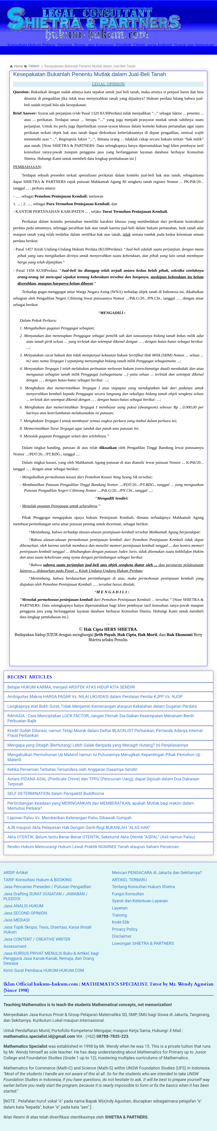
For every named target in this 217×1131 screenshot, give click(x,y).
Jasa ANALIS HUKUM (23, 905)
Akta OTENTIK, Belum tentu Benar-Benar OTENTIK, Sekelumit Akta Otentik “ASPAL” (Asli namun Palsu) (101, 836)
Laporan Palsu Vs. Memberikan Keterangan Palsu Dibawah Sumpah (69, 817)
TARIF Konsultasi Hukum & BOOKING (37, 879)
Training (119, 915)
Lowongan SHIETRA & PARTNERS (143, 943)
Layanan (119, 907)
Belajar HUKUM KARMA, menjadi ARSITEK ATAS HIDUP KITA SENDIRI (71, 687)
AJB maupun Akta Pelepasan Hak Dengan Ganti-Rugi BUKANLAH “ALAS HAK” (78, 827)
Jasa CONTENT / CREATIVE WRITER (36, 939)
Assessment (15, 946)
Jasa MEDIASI (16, 920)
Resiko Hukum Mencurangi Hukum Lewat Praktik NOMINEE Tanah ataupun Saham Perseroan (93, 846)
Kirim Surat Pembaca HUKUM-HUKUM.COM (43, 970)
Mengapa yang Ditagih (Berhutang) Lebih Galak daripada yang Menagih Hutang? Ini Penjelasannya (97, 745)
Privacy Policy (125, 929)
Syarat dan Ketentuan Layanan (140, 900)
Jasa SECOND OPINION (25, 913)
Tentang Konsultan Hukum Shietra (143, 886)
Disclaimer (122, 936)
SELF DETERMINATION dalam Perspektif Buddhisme (55, 793)
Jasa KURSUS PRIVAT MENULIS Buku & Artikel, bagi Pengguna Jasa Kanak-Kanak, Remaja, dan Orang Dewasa (51, 958)
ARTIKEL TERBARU (129, 879)
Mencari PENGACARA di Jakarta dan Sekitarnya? (157, 872)
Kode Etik (120, 922)
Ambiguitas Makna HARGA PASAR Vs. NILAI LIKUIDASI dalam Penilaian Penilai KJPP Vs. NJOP (95, 696)
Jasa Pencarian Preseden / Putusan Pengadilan (47, 886)
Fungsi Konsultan (128, 893)
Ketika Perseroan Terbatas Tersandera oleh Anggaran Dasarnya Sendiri (72, 769)
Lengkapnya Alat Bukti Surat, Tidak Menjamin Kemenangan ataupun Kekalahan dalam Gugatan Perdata (102, 706)
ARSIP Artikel (15, 872)
